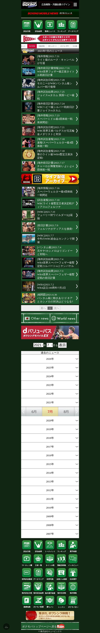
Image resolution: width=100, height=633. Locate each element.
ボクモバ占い (73, 606)
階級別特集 (61, 564)
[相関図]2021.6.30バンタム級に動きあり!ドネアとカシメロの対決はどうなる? (55, 298)
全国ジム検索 (61, 578)
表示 (62, 345)
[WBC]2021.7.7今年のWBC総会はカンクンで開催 (56, 239)
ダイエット (22, 46)
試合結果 (38, 30)
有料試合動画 (27, 578)
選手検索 (73, 550)
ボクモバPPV (64, 46)
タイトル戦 (50, 564)
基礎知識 (27, 606)
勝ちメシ (50, 606)
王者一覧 (38, 564)
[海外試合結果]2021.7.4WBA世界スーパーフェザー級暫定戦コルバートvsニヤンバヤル (56, 262)
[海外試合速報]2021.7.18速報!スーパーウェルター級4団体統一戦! (55, 142)
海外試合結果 (38, 592)
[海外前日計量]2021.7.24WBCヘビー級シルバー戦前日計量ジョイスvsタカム (55, 107)
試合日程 (27, 30)
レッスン (61, 606)
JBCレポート (52, 46)
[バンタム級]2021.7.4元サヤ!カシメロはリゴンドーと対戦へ (55, 251)
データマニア (73, 30)
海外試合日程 (27, 592)
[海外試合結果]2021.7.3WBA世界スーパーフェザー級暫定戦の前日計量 (56, 274)
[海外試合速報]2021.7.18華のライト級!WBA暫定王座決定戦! (55, 154)
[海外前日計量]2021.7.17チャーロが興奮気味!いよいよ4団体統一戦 (55, 166)
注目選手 (73, 578)
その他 (75, 46)
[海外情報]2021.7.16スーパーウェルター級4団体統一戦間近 (55, 191)
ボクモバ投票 (38, 606)
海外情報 (32, 46)
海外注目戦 (61, 592)
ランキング (61, 30)
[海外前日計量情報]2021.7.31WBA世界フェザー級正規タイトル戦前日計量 (56, 71)
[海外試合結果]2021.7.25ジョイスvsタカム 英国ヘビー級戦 (55, 95)
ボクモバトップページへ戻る (43, 626)
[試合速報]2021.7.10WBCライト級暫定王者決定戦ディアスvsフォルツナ (55, 203)
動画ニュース (50, 30)
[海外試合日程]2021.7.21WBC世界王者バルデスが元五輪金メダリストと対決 (55, 131)
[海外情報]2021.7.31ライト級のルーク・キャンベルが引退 (55, 60)
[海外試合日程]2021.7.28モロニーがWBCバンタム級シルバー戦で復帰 (54, 83)
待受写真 (50, 578)
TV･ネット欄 (27, 564)
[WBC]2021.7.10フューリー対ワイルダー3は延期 (55, 215)
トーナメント (50, 550)
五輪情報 (42, 46)
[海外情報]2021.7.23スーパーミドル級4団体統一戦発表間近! (54, 119)
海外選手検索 (50, 592)
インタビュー (73, 564)
